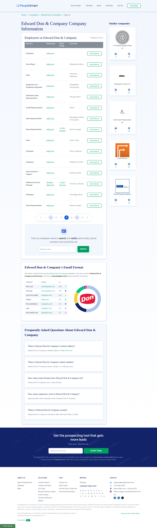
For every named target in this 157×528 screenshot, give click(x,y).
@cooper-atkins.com (50, 184)
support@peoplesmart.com (122, 482)
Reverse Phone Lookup (47, 491)
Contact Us (63, 482)
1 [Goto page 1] (45, 217)
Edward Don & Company (51, 15)
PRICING (89, 6)
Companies (33, 15)
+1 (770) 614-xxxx (62, 129)
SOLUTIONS (76, 6)
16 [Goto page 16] (56, 217)
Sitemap (83, 482)
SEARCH (83, 249)
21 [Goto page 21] (82, 217)
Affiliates (20, 485)
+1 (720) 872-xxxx (62, 184)
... (50, 217)
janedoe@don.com (48, 286)
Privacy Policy (109, 457)
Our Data (41, 488)
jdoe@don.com (46, 312)
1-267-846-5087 (117, 485)
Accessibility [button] (23, 520)
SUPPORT (109, 6)
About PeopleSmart (24, 482)
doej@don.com (46, 295)
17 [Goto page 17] (61, 217)
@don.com (50, 53)
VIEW (94, 54)
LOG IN (120, 6)
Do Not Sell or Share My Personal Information (68, 490)
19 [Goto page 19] (71, 217)
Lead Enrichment (44, 485)
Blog (19, 488)
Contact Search (44, 482)
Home (23, 15)
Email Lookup (43, 494)
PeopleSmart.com (59, 459)
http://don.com (67, 350)
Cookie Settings (8, 526)
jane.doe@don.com (48, 290)
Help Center (63, 485)
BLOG (99, 6)
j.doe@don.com (46, 304)
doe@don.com (46, 308)
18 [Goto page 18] (66, 217)
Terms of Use (98, 457)
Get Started (134, 6)
